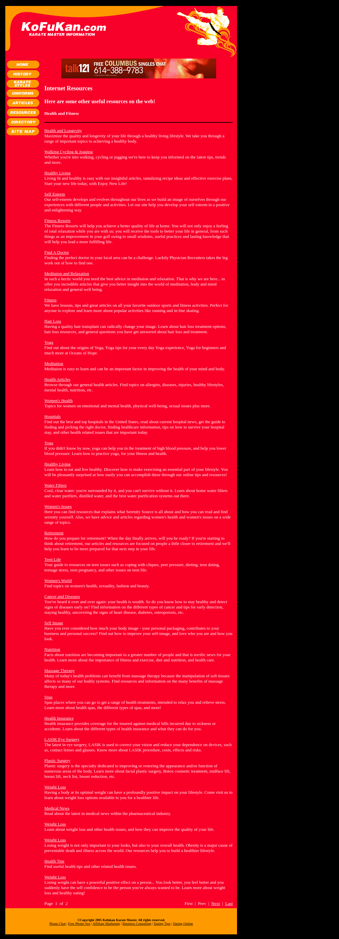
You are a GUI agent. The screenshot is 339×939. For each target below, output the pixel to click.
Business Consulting (136, 923)
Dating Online (183, 923)
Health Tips (54, 861)
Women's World (58, 580)
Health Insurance (58, 718)
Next (215, 903)
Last (229, 903)
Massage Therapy (59, 670)
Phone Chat (57, 923)
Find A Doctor (56, 252)
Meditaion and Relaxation (66, 273)
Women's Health (58, 400)
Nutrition (52, 649)
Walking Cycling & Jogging (68, 151)
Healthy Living (57, 172)
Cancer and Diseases (62, 596)
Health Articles (57, 379)
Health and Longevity (63, 130)
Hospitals (52, 416)
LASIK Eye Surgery (61, 739)
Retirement (54, 532)
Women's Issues (58, 506)
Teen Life (52, 559)
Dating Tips (162, 923)
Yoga (48, 342)
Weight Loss (55, 786)
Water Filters (55, 485)
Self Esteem (54, 194)
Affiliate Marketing (106, 923)
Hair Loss (52, 321)
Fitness (50, 299)
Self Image (53, 622)
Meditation (53, 363)
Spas (48, 696)
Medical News (56, 808)
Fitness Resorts (57, 220)
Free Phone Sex (79, 923)
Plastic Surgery (57, 760)
